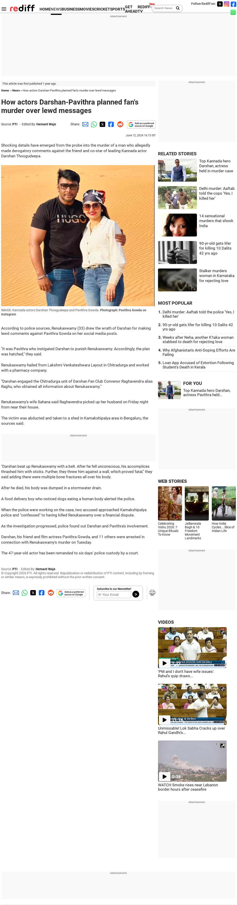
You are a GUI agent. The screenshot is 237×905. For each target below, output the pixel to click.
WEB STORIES (172, 481)
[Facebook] (233, 4)
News (16, 90)
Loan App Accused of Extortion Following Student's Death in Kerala (198, 365)
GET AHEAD (131, 9)
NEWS (56, 9)
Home (5, 90)
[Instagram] (226, 4)
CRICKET (102, 9)
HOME (45, 9)
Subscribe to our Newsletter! (114, 589)
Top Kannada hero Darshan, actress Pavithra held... (206, 392)
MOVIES (87, 9)
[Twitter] (219, 4)
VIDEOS (166, 622)
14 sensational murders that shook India (216, 221)
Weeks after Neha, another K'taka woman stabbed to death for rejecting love (198, 339)
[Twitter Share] (102, 124)
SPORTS (117, 9)
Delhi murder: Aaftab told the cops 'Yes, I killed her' (217, 193)
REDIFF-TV (145, 9)
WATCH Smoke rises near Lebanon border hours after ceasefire (188, 787)
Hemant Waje (46, 124)
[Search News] (176, 8)
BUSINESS (71, 9)
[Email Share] (84, 124)
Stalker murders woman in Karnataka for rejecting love (216, 276)
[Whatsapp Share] (93, 124)
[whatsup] (233, 12)
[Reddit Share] (119, 124)
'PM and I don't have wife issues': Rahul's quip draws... (186, 673)
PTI (14, 124)
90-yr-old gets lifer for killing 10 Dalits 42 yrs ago (215, 248)
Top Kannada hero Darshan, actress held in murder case (216, 166)
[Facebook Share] (110, 124)
